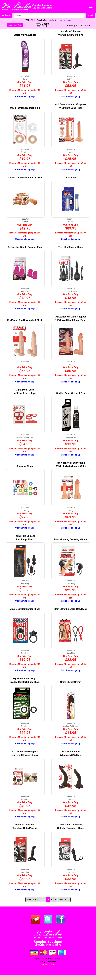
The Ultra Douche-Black (70, 247)
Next (61, 899)
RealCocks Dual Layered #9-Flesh (25, 320)
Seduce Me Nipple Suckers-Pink (25, 247)
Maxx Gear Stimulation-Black (25, 609)
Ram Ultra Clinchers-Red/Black (70, 609)
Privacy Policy (48, 964)
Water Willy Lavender (25, 35)
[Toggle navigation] (91, 6)
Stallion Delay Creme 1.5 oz (70, 393)
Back (35, 899)
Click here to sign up (25, 96)
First (29, 899)
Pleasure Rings (25, 466)
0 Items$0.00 (45, 25)
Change (67, 20)
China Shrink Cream (70, 682)
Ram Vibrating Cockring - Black (70, 539)
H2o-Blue (71, 177)
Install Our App (14, 25)
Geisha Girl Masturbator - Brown (25, 177)
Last (67, 899)
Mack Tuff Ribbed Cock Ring (25, 108)
